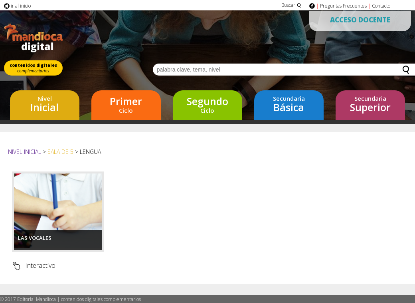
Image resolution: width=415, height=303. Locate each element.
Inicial (44, 104)
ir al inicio (17, 5)
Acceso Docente (360, 19)
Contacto (381, 5)
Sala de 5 (60, 151)
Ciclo (125, 104)
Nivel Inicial (25, 151)
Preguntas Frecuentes (343, 5)
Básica (288, 104)
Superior (370, 104)
